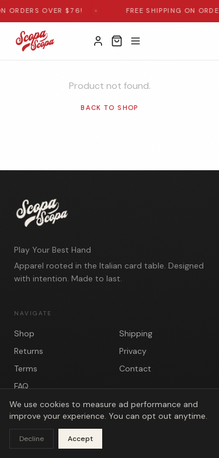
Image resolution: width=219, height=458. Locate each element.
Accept (80, 438)
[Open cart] (117, 41)
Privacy (133, 351)
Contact (135, 368)
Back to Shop (109, 108)
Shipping (135, 333)
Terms (25, 368)
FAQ (21, 386)
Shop (24, 333)
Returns (28, 351)
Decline (31, 438)
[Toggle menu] (135, 41)
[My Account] (98, 41)
